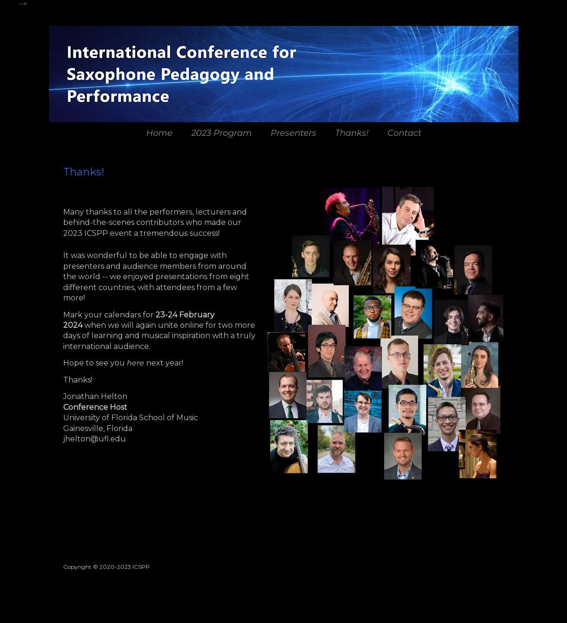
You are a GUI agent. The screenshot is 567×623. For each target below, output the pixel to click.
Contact (404, 133)
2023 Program (221, 133)
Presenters (293, 133)
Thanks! (352, 133)
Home (159, 133)
